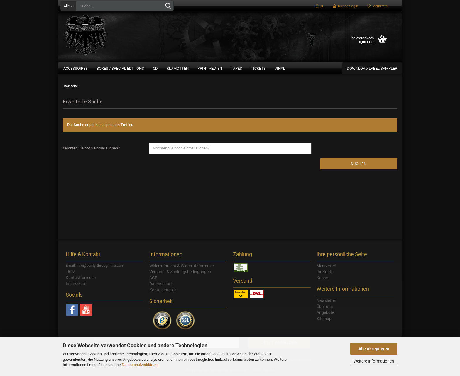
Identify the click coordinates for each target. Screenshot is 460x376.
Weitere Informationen (374, 361)
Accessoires (75, 68)
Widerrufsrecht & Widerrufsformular (181, 265)
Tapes (236, 68)
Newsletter (326, 300)
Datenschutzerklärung (140, 365)
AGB (153, 277)
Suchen (359, 163)
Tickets (258, 68)
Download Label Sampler (372, 68)
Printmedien (209, 68)
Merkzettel (377, 6)
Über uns (325, 306)
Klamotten (178, 68)
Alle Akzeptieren (373, 348)
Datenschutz (160, 283)
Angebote (325, 312)
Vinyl (280, 68)
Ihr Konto (325, 271)
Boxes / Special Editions (120, 68)
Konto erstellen (163, 289)
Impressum (76, 283)
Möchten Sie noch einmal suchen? (91, 148)
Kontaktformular (81, 277)
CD (155, 68)
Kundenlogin (345, 6)
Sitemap (324, 318)
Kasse (322, 277)
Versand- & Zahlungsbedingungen (180, 271)
